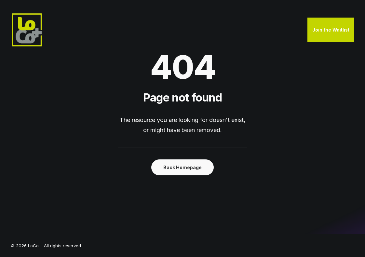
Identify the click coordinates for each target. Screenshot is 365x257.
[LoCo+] (27, 30)
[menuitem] (330, 30)
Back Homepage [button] (182, 167)
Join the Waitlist (330, 30)
